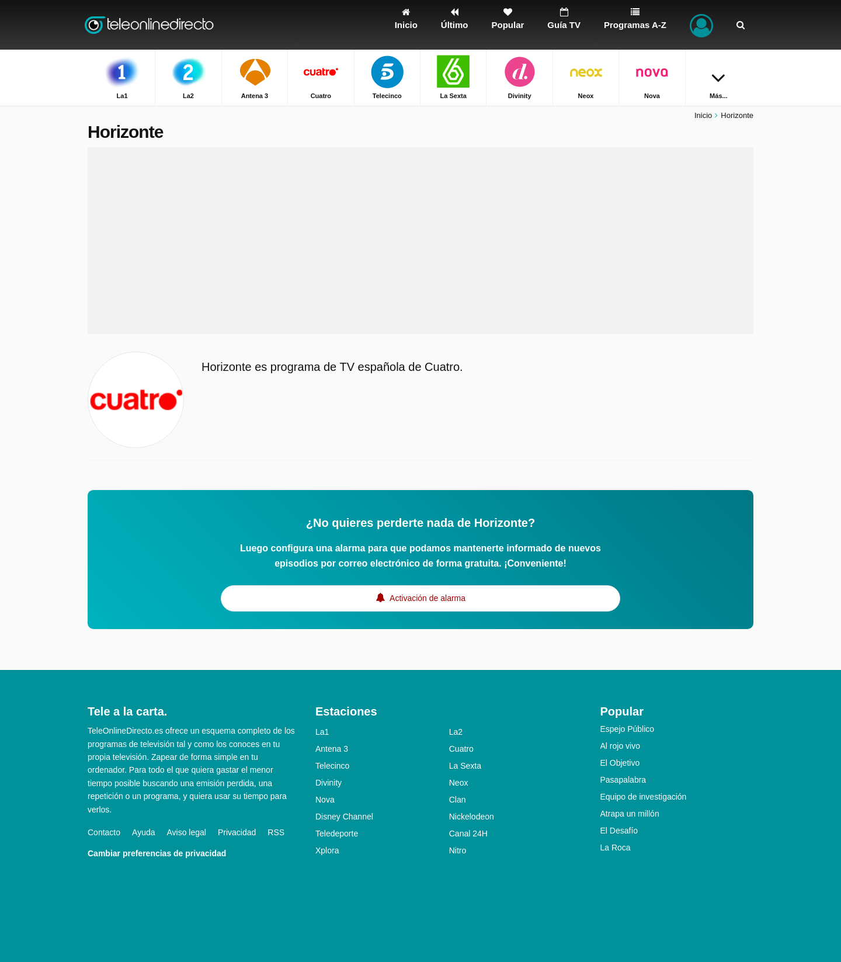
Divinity (328, 782)
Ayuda (143, 832)
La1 (322, 732)
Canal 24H (468, 833)
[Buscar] (740, 25)
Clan (457, 799)
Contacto (104, 832)
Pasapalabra (623, 779)
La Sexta (465, 765)
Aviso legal (186, 832)
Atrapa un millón (629, 813)
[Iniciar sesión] (701, 25)
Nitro (458, 850)
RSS (275, 832)
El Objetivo (620, 762)
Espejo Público (627, 729)
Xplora (327, 850)
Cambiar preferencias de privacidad (157, 853)
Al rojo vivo (620, 746)
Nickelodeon (471, 816)
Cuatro (461, 748)
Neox (458, 782)
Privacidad (237, 832)
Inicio (703, 115)
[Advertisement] (420, 240)
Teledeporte (336, 833)
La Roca (615, 847)
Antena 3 (331, 748)
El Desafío (619, 830)
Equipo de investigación (643, 796)
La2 (456, 732)
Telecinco (332, 765)
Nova (325, 799)
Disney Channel (344, 816)
